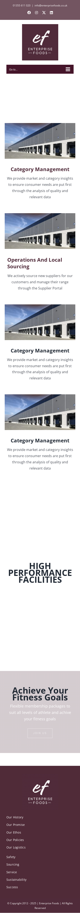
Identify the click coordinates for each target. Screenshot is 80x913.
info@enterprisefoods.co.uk (51, 5)
